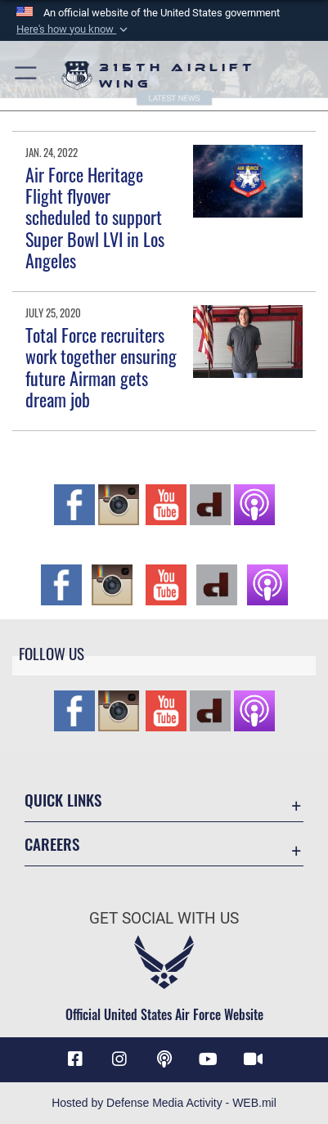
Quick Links (63, 800)
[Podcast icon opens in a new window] (164, 1059)
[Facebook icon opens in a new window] (75, 1059)
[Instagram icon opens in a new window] (119, 1059)
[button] (73, 29)
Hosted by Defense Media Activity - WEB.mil (164, 1102)
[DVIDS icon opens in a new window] (252, 1059)
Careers (52, 844)
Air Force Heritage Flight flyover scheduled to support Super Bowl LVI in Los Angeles (94, 217)
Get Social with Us (164, 918)
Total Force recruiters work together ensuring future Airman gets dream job (101, 366)
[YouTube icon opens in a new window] (208, 1059)
